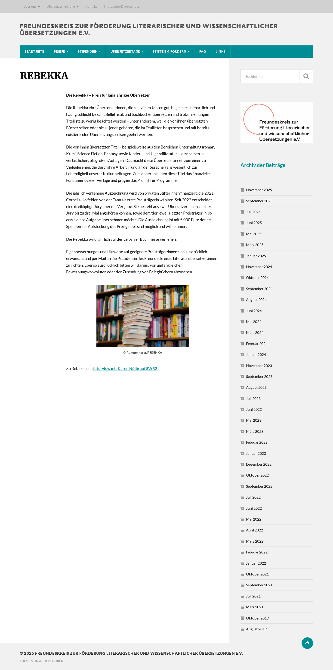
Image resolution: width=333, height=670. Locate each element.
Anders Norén (51, 661)
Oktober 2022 (257, 475)
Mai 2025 (253, 233)
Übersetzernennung (61, 6)
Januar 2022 (256, 563)
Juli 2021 (253, 596)
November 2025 (259, 189)
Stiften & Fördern (169, 51)
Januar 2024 (256, 354)
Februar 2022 (257, 552)
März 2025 (254, 244)
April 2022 (254, 530)
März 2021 (254, 607)
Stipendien (88, 51)
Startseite (34, 51)
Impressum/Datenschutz (121, 6)
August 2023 (256, 387)
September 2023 (259, 376)
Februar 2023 (257, 442)
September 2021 (259, 585)
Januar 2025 (256, 255)
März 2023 (254, 431)
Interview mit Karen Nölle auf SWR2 (125, 368)
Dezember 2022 (258, 464)
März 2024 (254, 332)
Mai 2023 (253, 420)
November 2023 (259, 365)
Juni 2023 (254, 409)
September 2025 (259, 201)
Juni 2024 (254, 310)
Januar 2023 (256, 453)
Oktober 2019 (257, 618)
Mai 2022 (253, 519)
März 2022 (254, 541)
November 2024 (259, 266)
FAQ (202, 51)
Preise (59, 51)
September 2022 (259, 486)
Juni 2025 (254, 222)
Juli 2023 (253, 398)
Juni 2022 (254, 508)
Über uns (29, 6)
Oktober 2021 (257, 574)
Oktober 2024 (257, 277)
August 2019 (256, 629)
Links (220, 51)
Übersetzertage (125, 51)
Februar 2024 (257, 343)
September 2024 (259, 288)
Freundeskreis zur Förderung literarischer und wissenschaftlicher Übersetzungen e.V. (139, 653)
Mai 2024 (253, 321)
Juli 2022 (253, 497)
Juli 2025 (253, 211)
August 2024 (256, 299)
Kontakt (91, 6)
